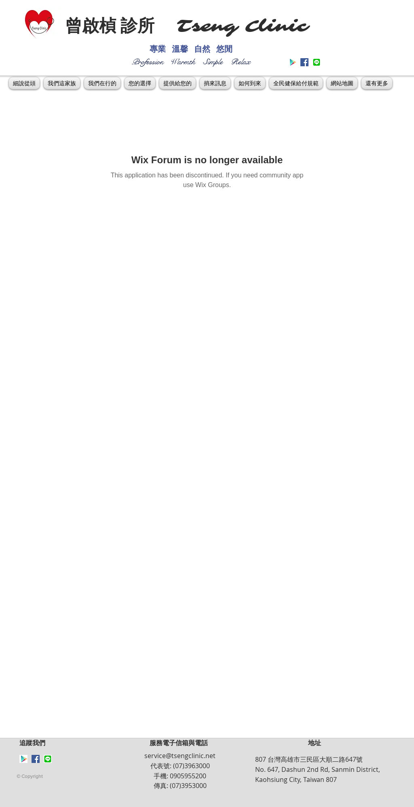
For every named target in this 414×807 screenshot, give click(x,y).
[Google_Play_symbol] (292, 62)
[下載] (317, 62)
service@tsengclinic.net (179, 755)
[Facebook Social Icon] (304, 62)
